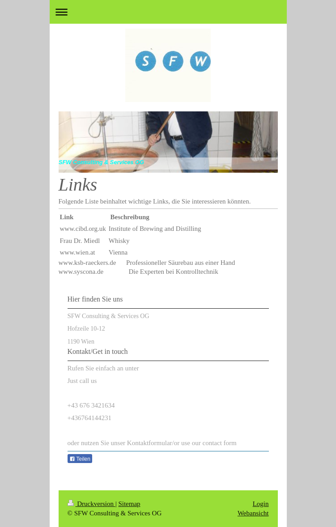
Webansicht (253, 513)
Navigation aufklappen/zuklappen (168, 11)
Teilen (79, 459)
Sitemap (129, 503)
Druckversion (91, 503)
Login (261, 503)
